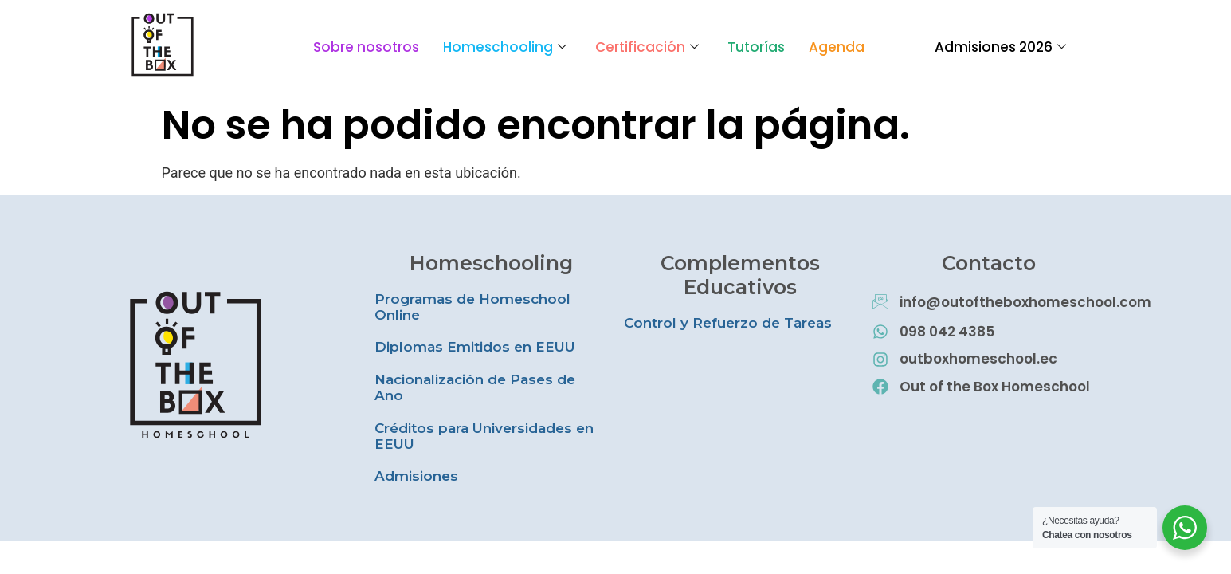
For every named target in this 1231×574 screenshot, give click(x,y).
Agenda (836, 47)
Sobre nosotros (366, 47)
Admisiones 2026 (1000, 47)
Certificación (647, 47)
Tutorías (756, 47)
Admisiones (416, 476)
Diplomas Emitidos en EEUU (474, 347)
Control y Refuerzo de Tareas (728, 323)
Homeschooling (504, 47)
